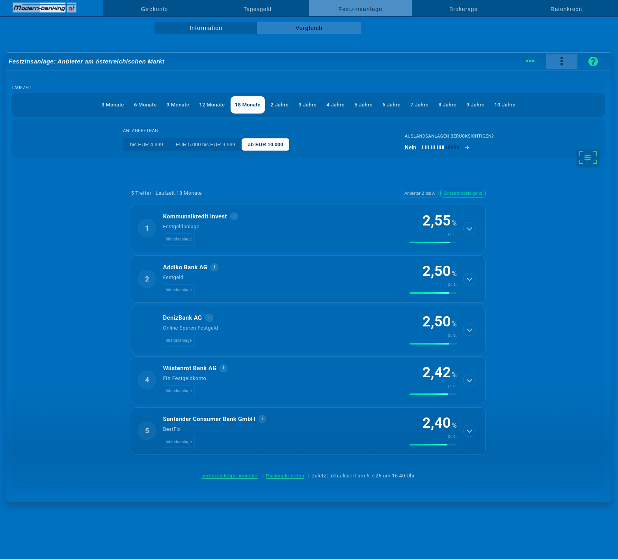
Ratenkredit (567, 9)
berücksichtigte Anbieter (229, 475)
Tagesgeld (258, 9)
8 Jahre (447, 105)
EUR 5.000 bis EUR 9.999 (205, 144)
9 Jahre (475, 105)
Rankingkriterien (285, 475)
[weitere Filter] (587, 158)
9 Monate (178, 105)
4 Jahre (335, 105)
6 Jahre (391, 105)
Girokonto (154, 9)
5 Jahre (363, 105)
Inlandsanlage (179, 239)
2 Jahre (279, 105)
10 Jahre (504, 105)
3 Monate (112, 105)
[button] (308, 228)
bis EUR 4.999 (146, 144)
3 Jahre (307, 105)
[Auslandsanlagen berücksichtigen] (437, 147)
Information (206, 28)
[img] (433, 242)
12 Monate (212, 105)
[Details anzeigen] (469, 228)
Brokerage (463, 9)
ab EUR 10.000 (265, 144)
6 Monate (145, 105)
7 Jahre (419, 105)
